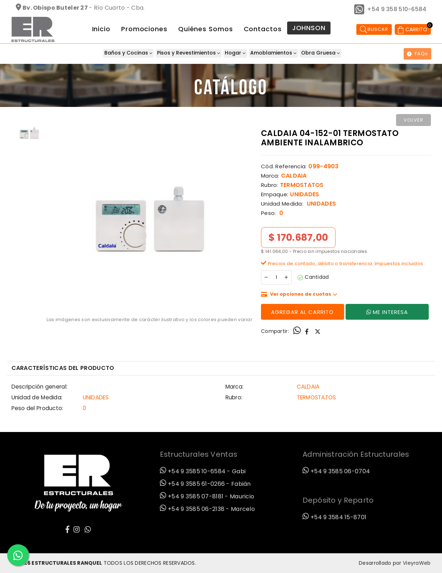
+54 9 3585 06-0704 (336, 471)
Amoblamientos (273, 52)
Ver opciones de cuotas (303, 294)
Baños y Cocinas (128, 52)
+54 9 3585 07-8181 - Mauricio (207, 496)
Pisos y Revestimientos (188, 52)
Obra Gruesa (320, 52)
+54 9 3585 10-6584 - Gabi (203, 471)
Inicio (101, 28)
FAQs (417, 53)
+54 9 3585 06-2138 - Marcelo (207, 509)
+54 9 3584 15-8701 (335, 517)
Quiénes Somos (205, 28)
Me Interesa (387, 312)
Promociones (144, 28)
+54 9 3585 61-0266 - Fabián (205, 484)
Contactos (263, 28)
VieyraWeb (417, 563)
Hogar (235, 52)
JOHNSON (308, 27)
